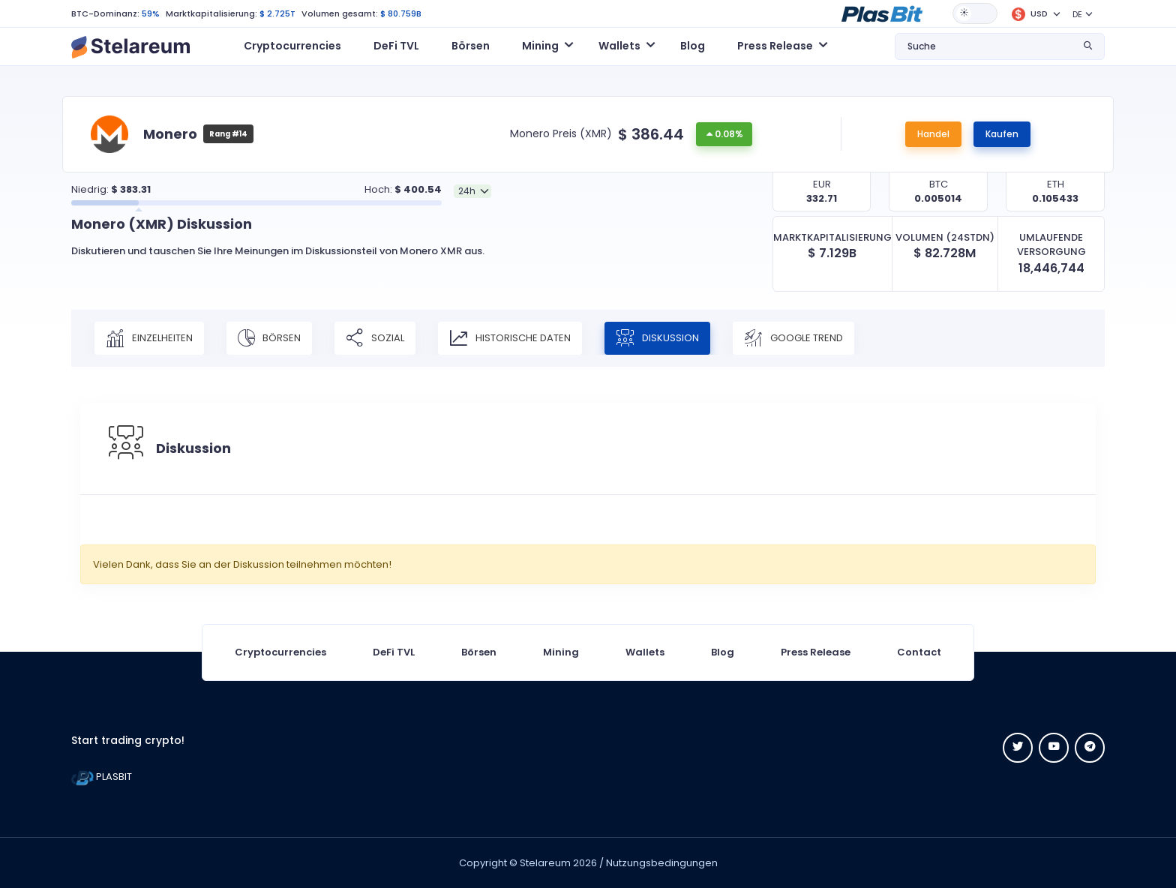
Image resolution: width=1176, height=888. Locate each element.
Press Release (815, 652)
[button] (882, 13)
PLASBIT (101, 777)
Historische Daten (510, 338)
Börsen (471, 45)
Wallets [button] (619, 45)
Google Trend (793, 338)
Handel (933, 134)
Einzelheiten (149, 338)
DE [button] (1077, 14)
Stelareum (545, 863)
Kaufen (1002, 134)
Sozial (375, 338)
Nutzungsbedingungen (662, 863)
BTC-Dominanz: (105, 14)
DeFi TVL (396, 45)
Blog (692, 45)
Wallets (645, 652)
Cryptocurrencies (292, 45)
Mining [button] (540, 45)
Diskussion (657, 338)
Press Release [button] (775, 45)
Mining (561, 652)
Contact (919, 652)
